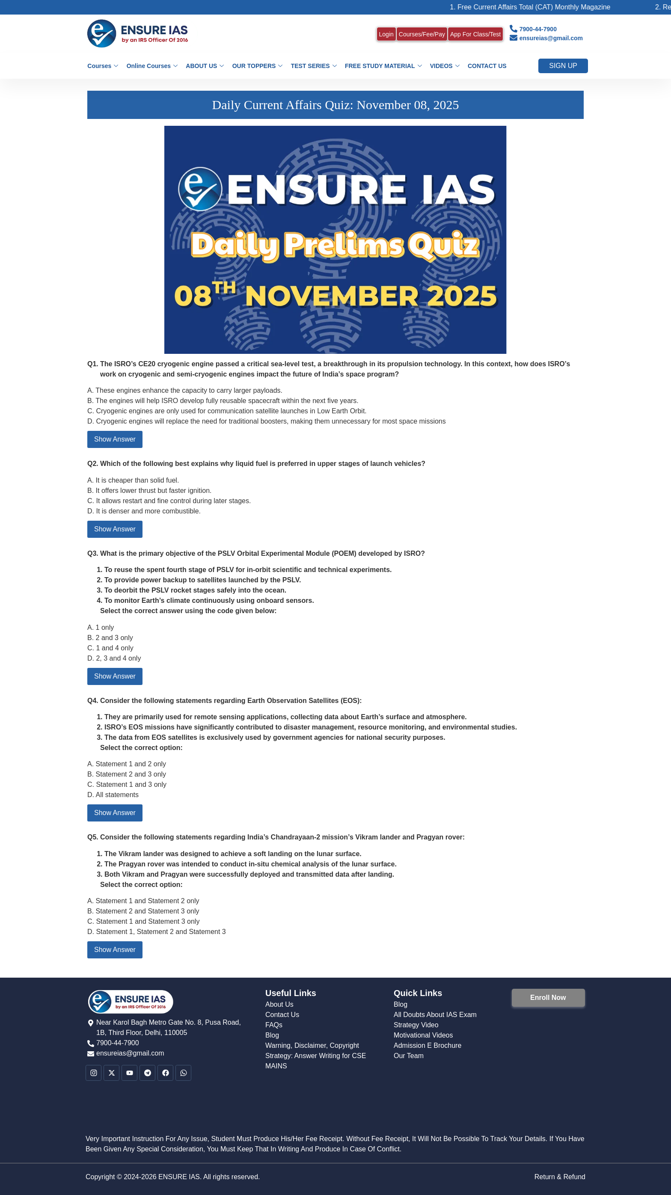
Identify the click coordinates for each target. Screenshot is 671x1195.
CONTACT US (485, 65)
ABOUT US (206, 65)
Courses (104, 65)
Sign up (563, 65)
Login (386, 34)
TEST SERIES (313, 65)
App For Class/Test (475, 34)
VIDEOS (443, 65)
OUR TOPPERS (257, 65)
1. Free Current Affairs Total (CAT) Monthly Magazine (542, 7)
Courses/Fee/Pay (422, 34)
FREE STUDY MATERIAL (382, 65)
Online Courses (153, 65)
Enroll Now (548, 997)
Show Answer (115, 439)
